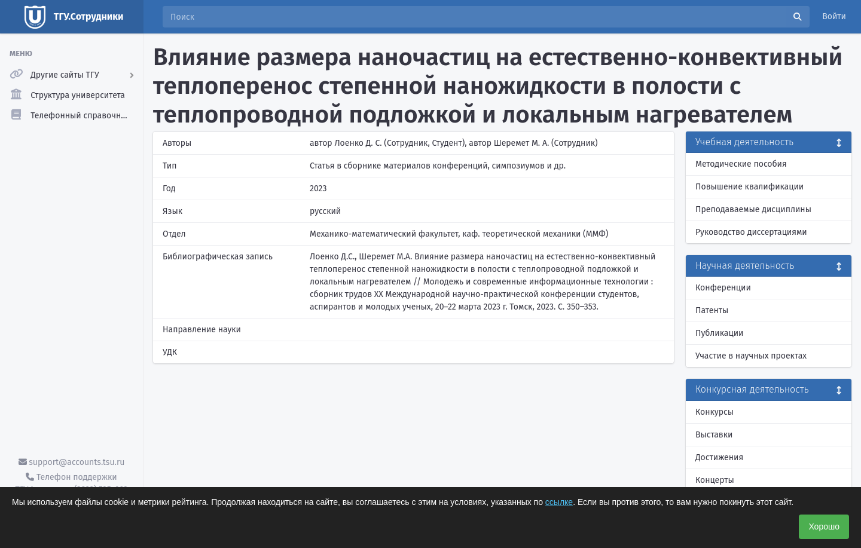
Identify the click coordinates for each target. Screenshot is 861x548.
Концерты (714, 480)
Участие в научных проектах (751, 356)
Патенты (711, 310)
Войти (834, 16)
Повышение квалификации (749, 187)
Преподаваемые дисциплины (753, 209)
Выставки (713, 435)
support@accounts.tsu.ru (72, 462)
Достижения (719, 457)
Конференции (723, 288)
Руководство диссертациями (751, 232)
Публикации (719, 333)
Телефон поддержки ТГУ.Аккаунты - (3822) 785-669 (71, 483)
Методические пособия (741, 164)
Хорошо (823, 526)
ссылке (559, 502)
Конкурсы (714, 412)
